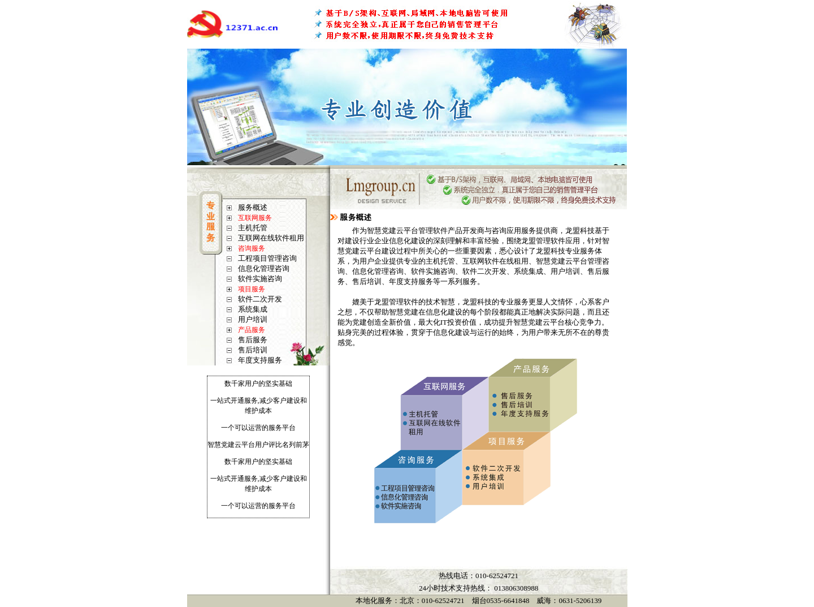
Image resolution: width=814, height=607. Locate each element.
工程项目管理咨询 (267, 258)
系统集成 (252, 309)
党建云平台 (546, 322)
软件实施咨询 (260, 278)
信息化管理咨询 (263, 268)
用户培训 (252, 319)
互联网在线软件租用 (271, 238)
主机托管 (252, 227)
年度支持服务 (260, 360)
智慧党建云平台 (392, 230)
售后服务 (252, 339)
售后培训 (252, 350)
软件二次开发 (260, 299)
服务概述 (252, 207)
